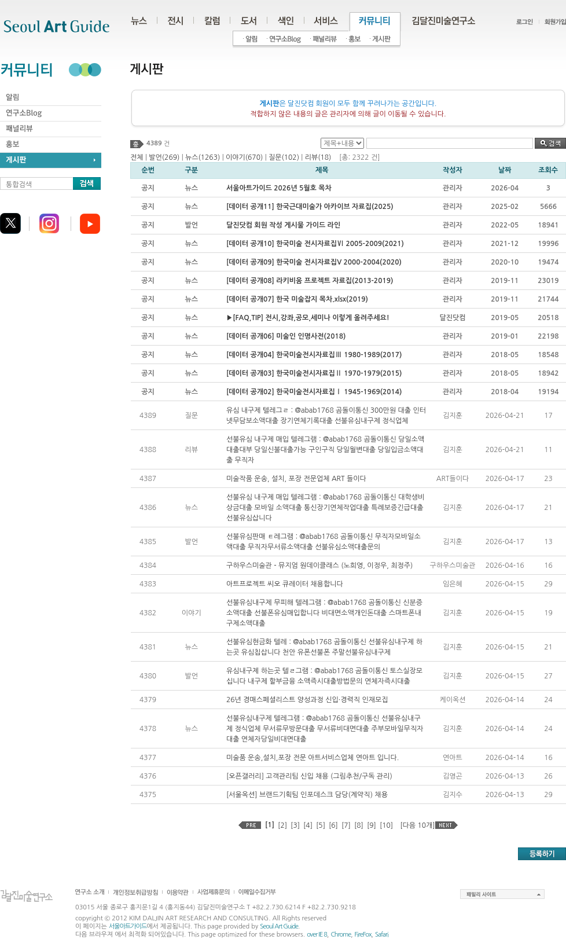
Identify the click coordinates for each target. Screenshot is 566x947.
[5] (320, 825)
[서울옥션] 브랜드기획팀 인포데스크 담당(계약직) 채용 (307, 794)
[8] (358, 825)
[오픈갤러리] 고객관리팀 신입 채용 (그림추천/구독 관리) (309, 776)
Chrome (340, 934)
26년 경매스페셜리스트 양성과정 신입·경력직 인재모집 (307, 699)
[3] (295, 825)
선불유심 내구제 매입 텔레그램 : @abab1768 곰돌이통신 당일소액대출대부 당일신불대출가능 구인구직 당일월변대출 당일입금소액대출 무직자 (325, 450)
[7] (346, 825)
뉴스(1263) (202, 157)
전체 (137, 157)
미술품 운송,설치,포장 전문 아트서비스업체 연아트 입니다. (312, 757)
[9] (371, 825)
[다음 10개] (417, 825)
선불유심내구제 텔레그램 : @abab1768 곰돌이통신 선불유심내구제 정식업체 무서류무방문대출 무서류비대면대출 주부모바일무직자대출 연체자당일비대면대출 (325, 729)
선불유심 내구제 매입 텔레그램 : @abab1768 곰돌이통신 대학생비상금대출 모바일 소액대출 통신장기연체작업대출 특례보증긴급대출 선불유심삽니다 (325, 508)
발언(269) (164, 157)
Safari (381, 934)
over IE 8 (317, 934)
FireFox (363, 934)
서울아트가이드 (127, 926)
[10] (386, 825)
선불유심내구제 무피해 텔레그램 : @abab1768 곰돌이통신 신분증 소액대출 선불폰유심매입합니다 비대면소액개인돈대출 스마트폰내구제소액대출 (324, 613)
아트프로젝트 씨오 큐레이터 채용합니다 (284, 584)
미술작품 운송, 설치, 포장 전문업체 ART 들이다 (296, 478)
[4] (308, 825)
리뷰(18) (318, 157)
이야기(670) (244, 157)
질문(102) (284, 157)
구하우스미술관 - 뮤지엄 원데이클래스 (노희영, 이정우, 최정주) (319, 565)
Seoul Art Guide (279, 926)
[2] (282, 825)
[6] (333, 825)
